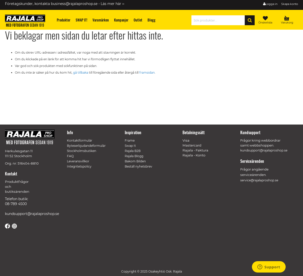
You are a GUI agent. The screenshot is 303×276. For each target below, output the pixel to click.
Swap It (130, 146)
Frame (130, 140)
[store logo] (27, 21)
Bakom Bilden (135, 161)
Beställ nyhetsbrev (138, 166)
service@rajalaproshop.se (259, 180)
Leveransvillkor (78, 161)
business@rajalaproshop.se (74, 3)
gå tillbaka (81, 72)
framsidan (147, 72)
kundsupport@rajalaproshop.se (32, 214)
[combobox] (219, 20)
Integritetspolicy (79, 166)
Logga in (271, 4)
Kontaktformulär (79, 140)
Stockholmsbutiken (81, 151)
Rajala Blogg (134, 156)
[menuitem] (63, 19)
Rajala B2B (133, 151)
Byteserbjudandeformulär (86, 146)
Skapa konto (289, 4)
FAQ (70, 156)
